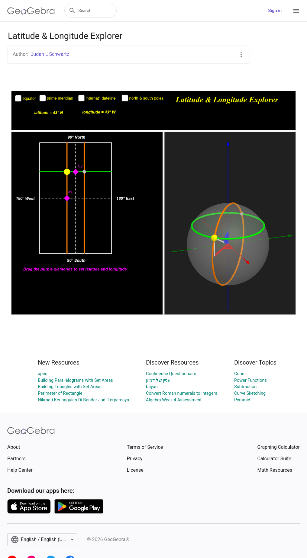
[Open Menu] (296, 10)
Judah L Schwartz (50, 54)
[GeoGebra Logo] (31, 10)
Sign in (275, 10)
